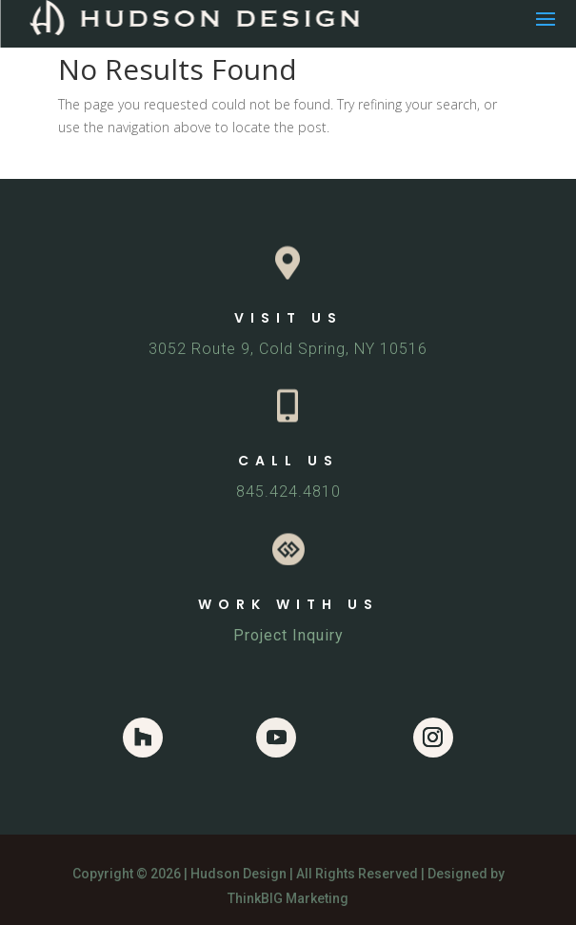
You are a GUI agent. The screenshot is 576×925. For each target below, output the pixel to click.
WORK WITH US (288, 604)
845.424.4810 (288, 491)
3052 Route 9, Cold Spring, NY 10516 (288, 349)
